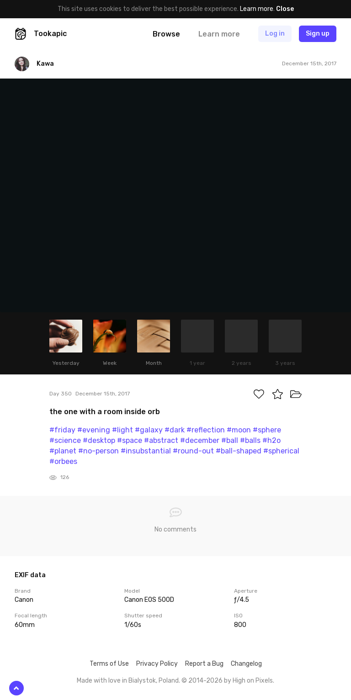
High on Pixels (253, 680)
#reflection (205, 430)
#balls (250, 440)
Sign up (318, 33)
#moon (239, 430)
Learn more (256, 9)
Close (285, 9)
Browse (166, 34)
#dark (175, 430)
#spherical (281, 451)
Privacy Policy (157, 664)
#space (129, 440)
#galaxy (149, 430)
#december (199, 440)
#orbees (63, 461)
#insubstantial (146, 451)
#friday (62, 430)
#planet (62, 451)
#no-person (98, 451)
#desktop (99, 440)
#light (122, 430)
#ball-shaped (238, 451)
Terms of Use (109, 664)
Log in (275, 33)
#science (65, 440)
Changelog (246, 664)
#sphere (267, 430)
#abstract (161, 440)
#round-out (193, 451)
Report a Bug (204, 664)
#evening (93, 430)
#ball (229, 440)
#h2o (271, 440)
